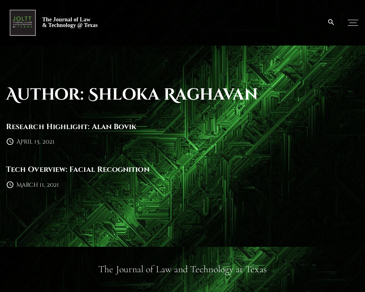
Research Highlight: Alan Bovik (71, 127)
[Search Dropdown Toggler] (331, 23)
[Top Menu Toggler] (353, 22)
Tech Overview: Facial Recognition (77, 170)
